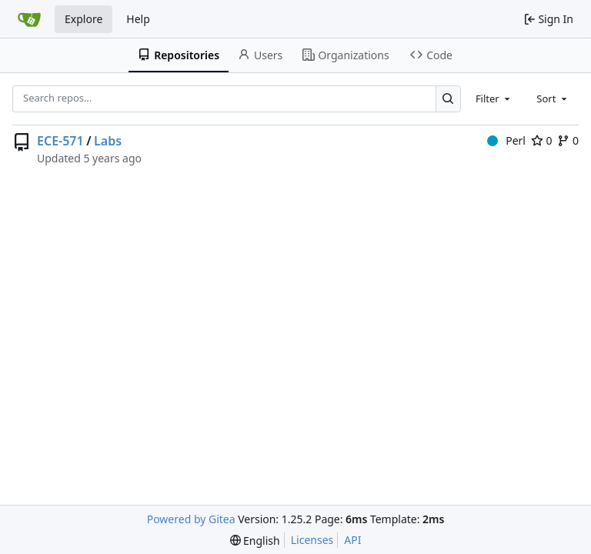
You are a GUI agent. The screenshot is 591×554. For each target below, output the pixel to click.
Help (138, 19)
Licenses (312, 539)
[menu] (255, 540)
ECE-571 (60, 141)
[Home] (29, 19)
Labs (108, 141)
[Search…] (448, 98)
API (352, 539)
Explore (83, 19)
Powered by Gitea (191, 519)
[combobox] (494, 98)
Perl (506, 140)
